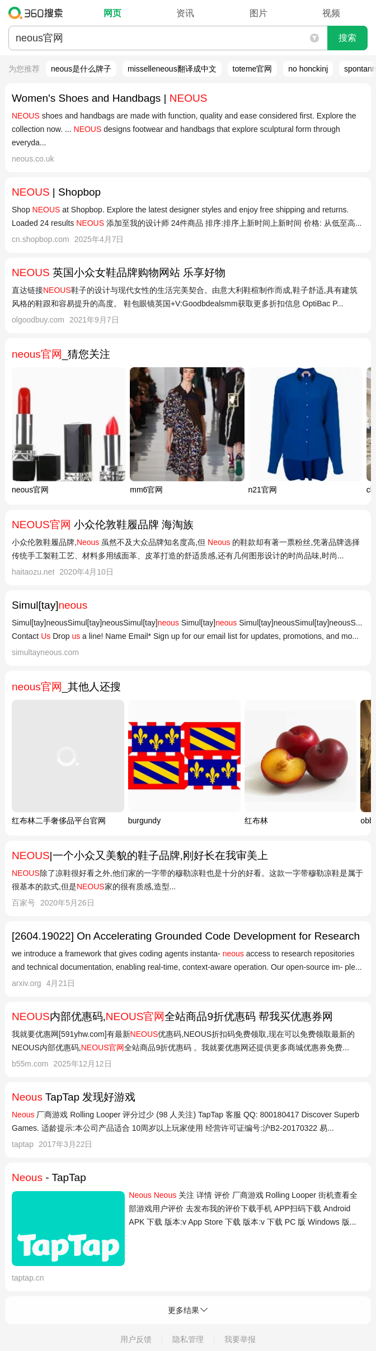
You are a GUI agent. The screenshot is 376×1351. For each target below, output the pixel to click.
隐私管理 (188, 1339)
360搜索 (38, 13)
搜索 (347, 37)
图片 (258, 13)
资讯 (185, 13)
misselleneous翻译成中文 (172, 68)
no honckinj (308, 68)
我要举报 (240, 1339)
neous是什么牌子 (81, 68)
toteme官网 (252, 68)
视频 (331, 13)
